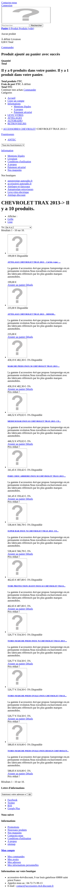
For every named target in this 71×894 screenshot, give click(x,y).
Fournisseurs (7, 134)
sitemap (11, 844)
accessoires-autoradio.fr (19, 183)
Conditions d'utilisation (19, 161)
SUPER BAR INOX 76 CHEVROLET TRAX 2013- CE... (33, 531)
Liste (10, 222)
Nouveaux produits (17, 830)
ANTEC (12, 139)
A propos (18, 109)
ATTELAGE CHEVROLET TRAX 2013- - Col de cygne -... (34, 262)
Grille (10, 219)
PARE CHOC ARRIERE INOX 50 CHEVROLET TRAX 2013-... (37, 476)
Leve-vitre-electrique (18, 192)
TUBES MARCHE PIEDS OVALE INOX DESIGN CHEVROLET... (38, 751)
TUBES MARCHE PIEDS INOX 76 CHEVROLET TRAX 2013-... (37, 641)
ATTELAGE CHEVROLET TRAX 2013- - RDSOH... (31, 314)
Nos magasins (15, 170)
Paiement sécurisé (23, 112)
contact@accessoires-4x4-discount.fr (35, 886)
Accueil (11, 98)
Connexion (6, 5)
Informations (14, 103)
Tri (2, 227)
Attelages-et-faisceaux (19, 186)
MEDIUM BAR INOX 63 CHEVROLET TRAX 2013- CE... (34, 421)
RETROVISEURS (17, 123)
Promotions (13, 827)
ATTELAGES (15, 118)
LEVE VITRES (15, 115)
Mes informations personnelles (23, 865)
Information (7, 150)
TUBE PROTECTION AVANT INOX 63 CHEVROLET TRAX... (36, 586)
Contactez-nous (9, 2)
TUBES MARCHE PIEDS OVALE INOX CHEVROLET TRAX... (37, 696)
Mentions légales (22, 106)
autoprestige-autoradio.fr (20, 180)
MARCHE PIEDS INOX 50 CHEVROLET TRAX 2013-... (34, 366)
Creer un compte (16, 101)
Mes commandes (16, 856)
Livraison (12, 158)
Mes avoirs (13, 859)
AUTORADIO (15, 120)
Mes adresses (14, 862)
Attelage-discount (17, 195)
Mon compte (8, 850)
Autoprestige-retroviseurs (20, 189)
